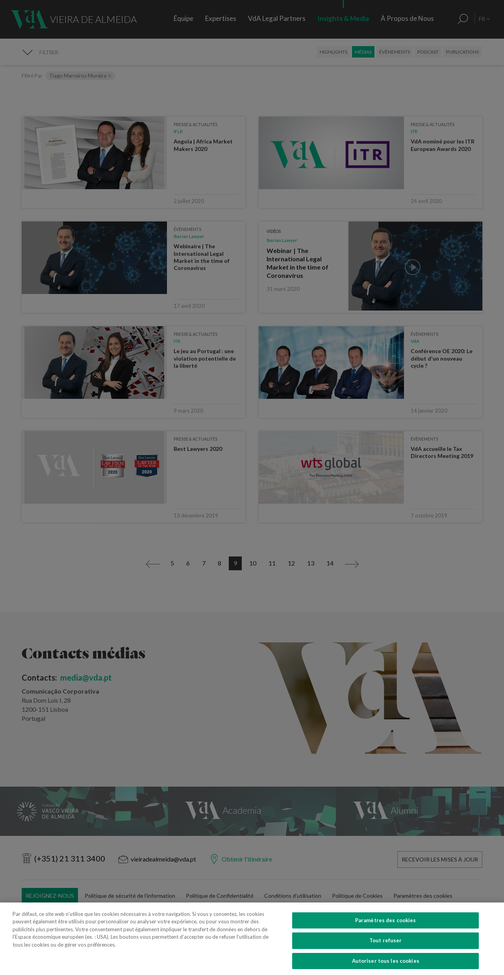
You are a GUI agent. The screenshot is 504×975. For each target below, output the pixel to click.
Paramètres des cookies (385, 930)
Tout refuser (385, 950)
